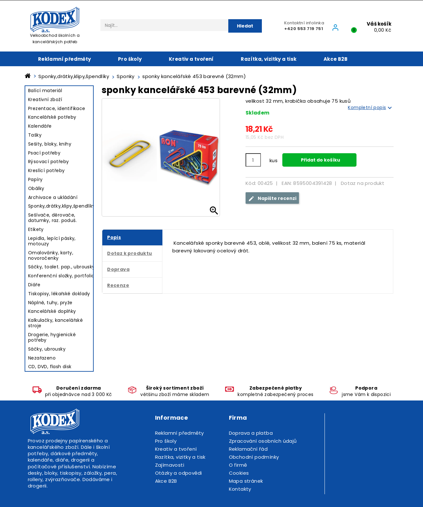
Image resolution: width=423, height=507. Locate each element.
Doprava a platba (251, 433)
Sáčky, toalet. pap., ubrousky (61, 267)
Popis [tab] (114, 237)
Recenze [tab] (118, 285)
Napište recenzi (272, 198)
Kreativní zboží (45, 99)
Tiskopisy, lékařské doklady (59, 293)
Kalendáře (40, 126)
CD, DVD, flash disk (50, 366)
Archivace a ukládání (52, 197)
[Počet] (253, 160)
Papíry (35, 179)
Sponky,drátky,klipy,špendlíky (61, 206)
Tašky (35, 135)
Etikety (36, 229)
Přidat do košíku (320, 160)
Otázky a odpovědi (178, 473)
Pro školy (130, 59)
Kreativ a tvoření (191, 59)
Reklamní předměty (64, 59)
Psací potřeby (44, 153)
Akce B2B (336, 59)
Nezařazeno (42, 358)
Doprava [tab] (118, 269)
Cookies (239, 473)
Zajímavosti (169, 465)
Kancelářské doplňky (52, 311)
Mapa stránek (246, 481)
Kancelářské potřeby (52, 117)
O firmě (238, 465)
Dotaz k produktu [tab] (129, 253)
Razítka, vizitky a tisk (268, 59)
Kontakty (240, 489)
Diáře (34, 284)
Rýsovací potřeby (48, 161)
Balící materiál (45, 90)
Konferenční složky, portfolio (61, 276)
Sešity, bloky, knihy (49, 144)
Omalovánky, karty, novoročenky (50, 255)
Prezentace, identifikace (56, 108)
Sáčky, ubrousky (47, 349)
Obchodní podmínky (254, 457)
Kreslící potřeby (46, 170)
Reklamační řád (248, 449)
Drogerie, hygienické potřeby (52, 337)
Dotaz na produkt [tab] (362, 183)
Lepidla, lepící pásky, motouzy (52, 241)
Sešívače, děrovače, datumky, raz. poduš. (52, 218)
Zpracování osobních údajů (263, 441)
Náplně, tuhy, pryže (50, 302)
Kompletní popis (371, 108)
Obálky (36, 188)
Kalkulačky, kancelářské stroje (55, 323)
